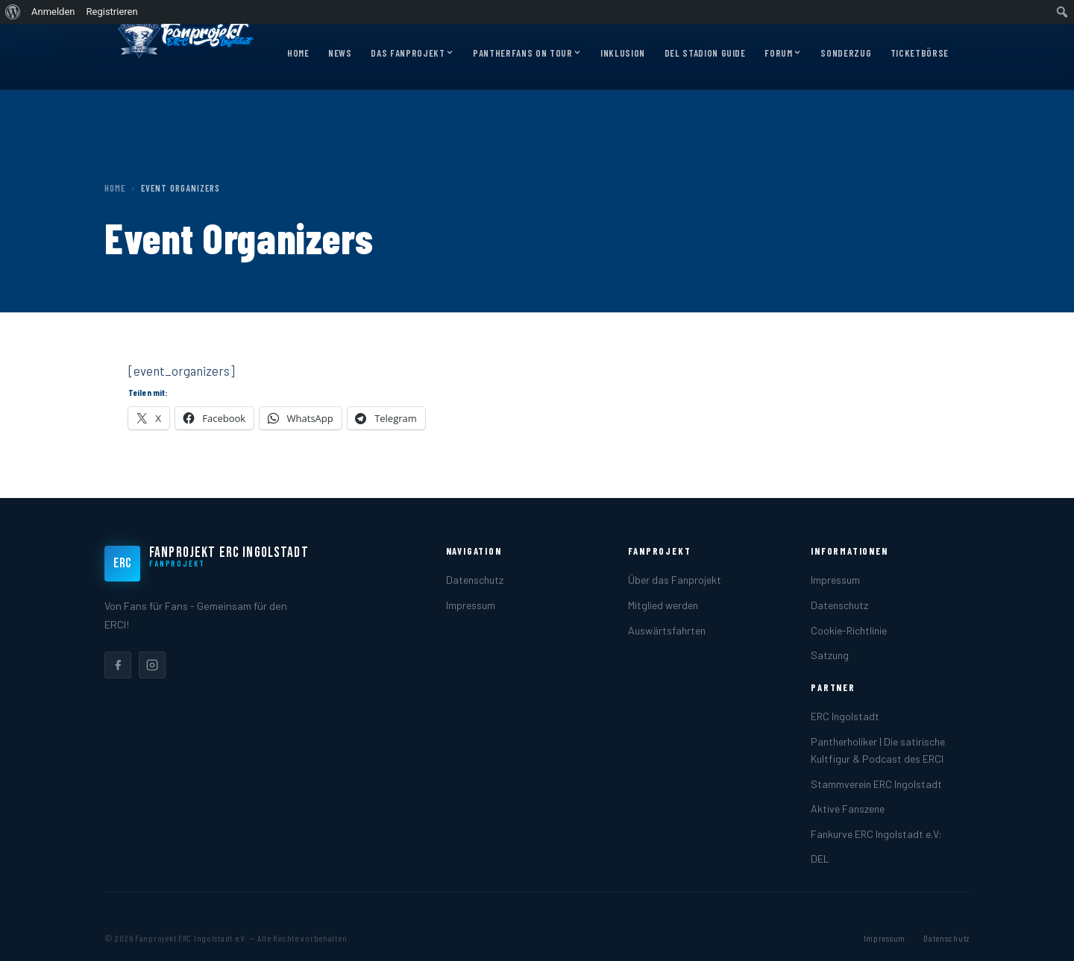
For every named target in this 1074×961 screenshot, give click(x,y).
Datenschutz (474, 579)
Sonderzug (845, 53)
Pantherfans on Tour (527, 53)
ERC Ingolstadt (845, 716)
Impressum (470, 605)
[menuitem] (13, 12)
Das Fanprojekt (412, 53)
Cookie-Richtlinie (849, 630)
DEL (820, 858)
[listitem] (117, 665)
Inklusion (622, 53)
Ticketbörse (920, 53)
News (340, 53)
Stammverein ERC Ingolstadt (876, 784)
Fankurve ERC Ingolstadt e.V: (876, 834)
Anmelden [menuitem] (53, 11)
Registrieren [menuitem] (112, 11)
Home (298, 53)
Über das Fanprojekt (674, 579)
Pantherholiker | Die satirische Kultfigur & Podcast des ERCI (878, 750)
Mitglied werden (663, 605)
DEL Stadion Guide (705, 53)
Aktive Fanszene (848, 808)
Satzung (830, 655)
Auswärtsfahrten (667, 630)
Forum (782, 53)
